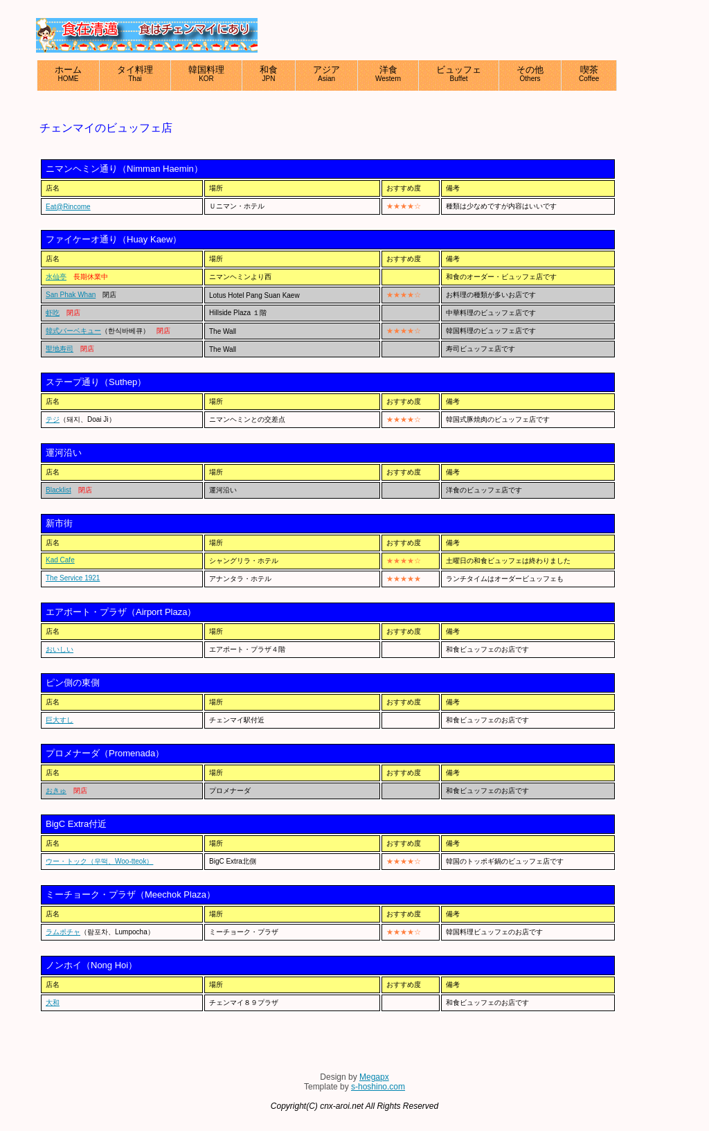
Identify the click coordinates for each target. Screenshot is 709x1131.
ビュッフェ (458, 73)
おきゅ (56, 790)
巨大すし (59, 720)
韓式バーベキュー (73, 331)
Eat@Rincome (68, 207)
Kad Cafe (60, 560)
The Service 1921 (73, 578)
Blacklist (58, 490)
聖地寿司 (59, 349)
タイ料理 (135, 73)
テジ (53, 419)
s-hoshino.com (378, 1087)
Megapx (374, 1077)
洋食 (388, 73)
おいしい (59, 649)
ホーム (68, 73)
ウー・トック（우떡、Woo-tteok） (99, 861)
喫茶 (589, 73)
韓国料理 (206, 73)
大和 (53, 1002)
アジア (326, 73)
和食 (269, 73)
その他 (530, 73)
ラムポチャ (63, 932)
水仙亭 (56, 276)
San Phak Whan (71, 295)
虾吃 (53, 313)
